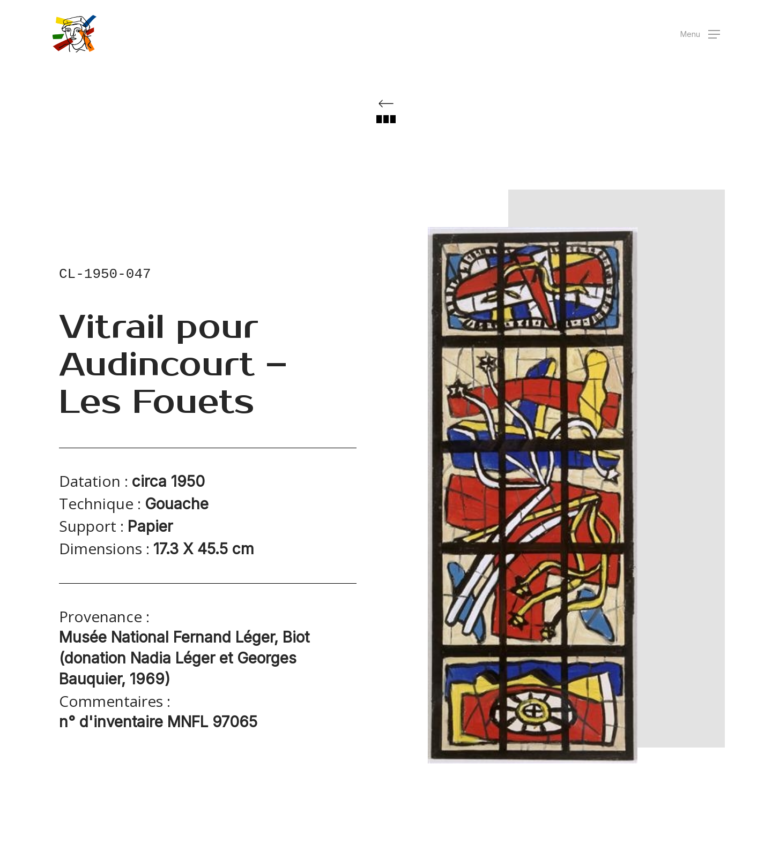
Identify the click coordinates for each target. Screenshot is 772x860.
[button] (700, 34)
